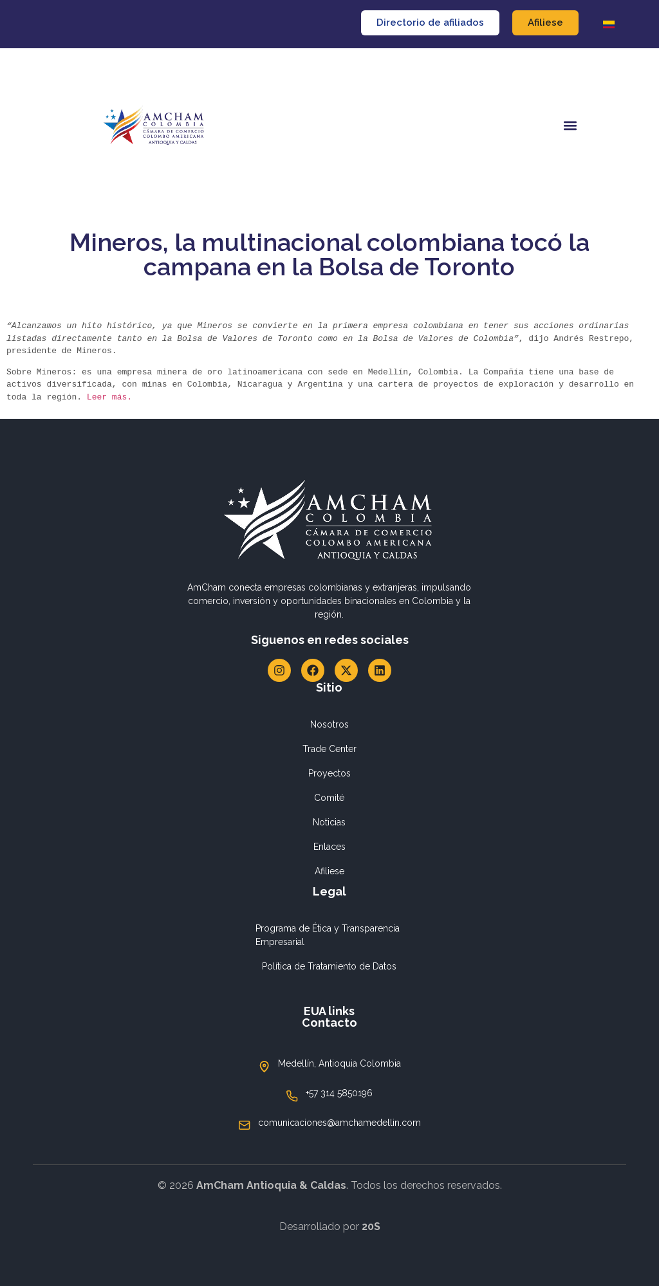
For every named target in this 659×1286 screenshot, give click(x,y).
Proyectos (329, 773)
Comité (329, 798)
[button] (569, 125)
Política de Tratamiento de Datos (329, 966)
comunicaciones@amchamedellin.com (339, 1122)
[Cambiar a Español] (609, 24)
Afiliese (329, 871)
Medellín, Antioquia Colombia (339, 1063)
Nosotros (329, 724)
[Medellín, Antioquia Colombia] (264, 1066)
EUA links (329, 1011)
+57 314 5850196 (339, 1093)
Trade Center (329, 749)
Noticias (329, 822)
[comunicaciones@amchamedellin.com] (244, 1125)
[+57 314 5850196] (292, 1096)
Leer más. (112, 397)
